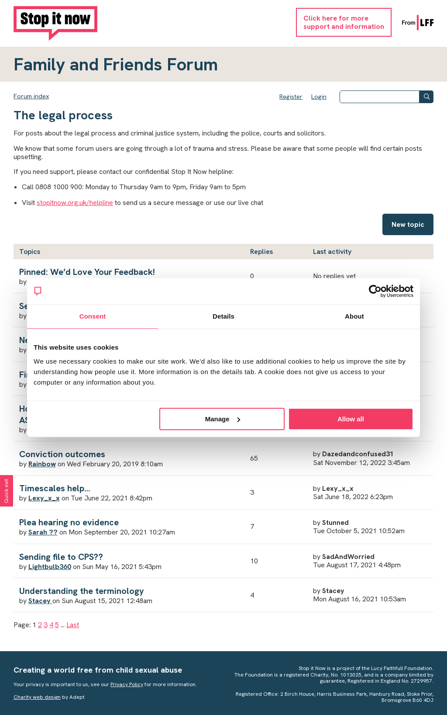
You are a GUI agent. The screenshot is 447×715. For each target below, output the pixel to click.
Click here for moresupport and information (343, 22)
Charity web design (37, 697)
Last (72, 624)
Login (319, 97)
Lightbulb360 (49, 566)
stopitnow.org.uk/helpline (75, 202)
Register (291, 97)
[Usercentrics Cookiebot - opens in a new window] (375, 291)
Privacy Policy (126, 684)
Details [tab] (223, 316)
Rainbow (42, 464)
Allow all (350, 419)
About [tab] (354, 316)
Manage (222, 419)
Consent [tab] (92, 316)
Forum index (31, 96)
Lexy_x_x (44, 498)
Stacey (40, 600)
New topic (408, 224)
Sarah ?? (43, 532)
